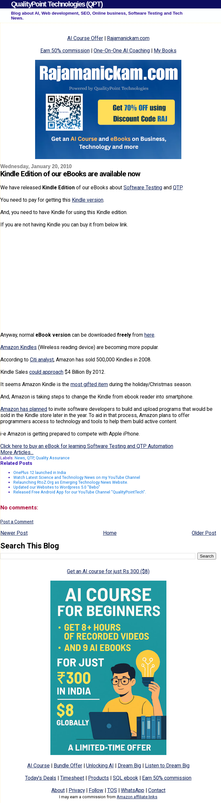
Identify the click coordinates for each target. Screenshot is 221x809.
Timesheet (72, 778)
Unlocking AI (100, 765)
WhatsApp (132, 790)
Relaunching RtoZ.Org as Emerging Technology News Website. (70, 482)
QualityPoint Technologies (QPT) (56, 4)
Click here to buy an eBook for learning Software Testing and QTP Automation (86, 446)
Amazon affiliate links (137, 796)
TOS (112, 790)
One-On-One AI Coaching (122, 50)
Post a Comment (16, 521)
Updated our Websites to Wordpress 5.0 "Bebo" (56, 487)
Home (110, 533)
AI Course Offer (85, 38)
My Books (165, 50)
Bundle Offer (68, 765)
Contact (156, 790)
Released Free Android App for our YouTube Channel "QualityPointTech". (79, 492)
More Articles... (16, 452)
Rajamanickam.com (128, 38)
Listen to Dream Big (167, 765)
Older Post (204, 533)
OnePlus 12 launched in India (39, 472)
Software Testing (143, 187)
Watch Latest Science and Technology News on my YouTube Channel (76, 477)
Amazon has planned (23, 409)
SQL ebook (125, 778)
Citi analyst (42, 360)
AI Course (38, 765)
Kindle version (87, 200)
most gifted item (89, 384)
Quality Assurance (53, 457)
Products (98, 778)
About (58, 790)
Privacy (77, 790)
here (149, 335)
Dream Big (129, 765)
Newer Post (14, 533)
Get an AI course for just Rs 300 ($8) (108, 571)
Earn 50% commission (65, 50)
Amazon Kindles (18, 347)
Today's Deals (40, 778)
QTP (177, 187)
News (20, 457)
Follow (96, 790)
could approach (46, 372)
